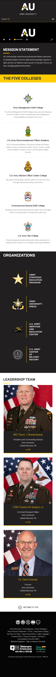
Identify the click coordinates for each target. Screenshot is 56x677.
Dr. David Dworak (28, 590)
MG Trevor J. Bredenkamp (28, 445)
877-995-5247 (41, 659)
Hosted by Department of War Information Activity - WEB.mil (28, 667)
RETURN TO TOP (28, 618)
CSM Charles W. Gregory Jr (28, 517)
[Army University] (28, 7)
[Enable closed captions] (27, 50)
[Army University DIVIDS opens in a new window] (38, 633)
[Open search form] (6, 19)
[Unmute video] (10, 50)
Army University (28, 14)
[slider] (18, 50)
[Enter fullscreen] (52, 50)
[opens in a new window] (18, 633)
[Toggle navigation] (53, 19)
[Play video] (4, 50)
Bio (28, 460)
